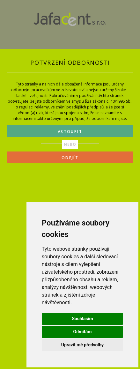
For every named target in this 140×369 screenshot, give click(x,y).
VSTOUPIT (70, 131)
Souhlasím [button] (82, 318)
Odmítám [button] (82, 331)
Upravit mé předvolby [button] (82, 344)
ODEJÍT (70, 157)
